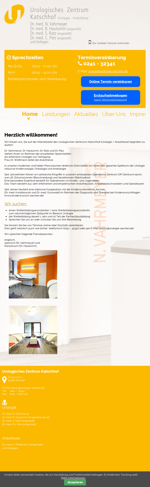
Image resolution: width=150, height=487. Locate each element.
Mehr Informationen (73, 477)
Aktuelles (86, 114)
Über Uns (114, 114)
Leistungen (56, 114)
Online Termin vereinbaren (110, 82)
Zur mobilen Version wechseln (110, 43)
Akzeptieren (75, 482)
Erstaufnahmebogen (110, 97)
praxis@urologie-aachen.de (108, 71)
